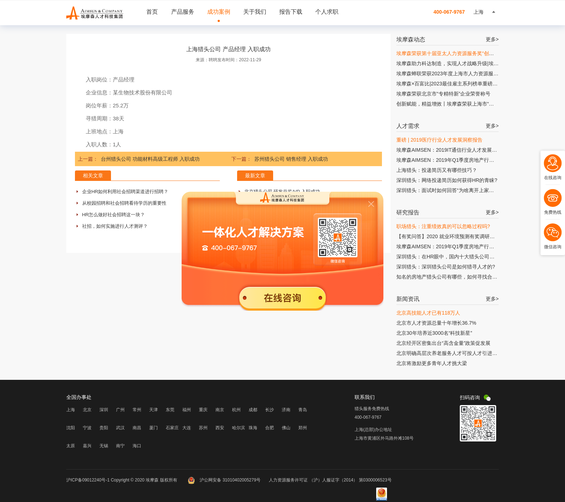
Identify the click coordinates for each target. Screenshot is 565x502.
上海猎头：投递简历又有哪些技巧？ (436, 170)
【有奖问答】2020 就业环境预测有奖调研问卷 (448, 236)
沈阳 (70, 427)
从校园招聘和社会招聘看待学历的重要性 (124, 203)
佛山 (286, 427)
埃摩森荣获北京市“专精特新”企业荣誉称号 (443, 94)
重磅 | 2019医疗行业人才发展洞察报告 (439, 140)
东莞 (170, 409)
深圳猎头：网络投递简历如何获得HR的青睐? (446, 180)
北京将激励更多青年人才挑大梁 (431, 363)
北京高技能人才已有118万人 (428, 313)
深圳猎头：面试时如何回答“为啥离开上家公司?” (449, 190)
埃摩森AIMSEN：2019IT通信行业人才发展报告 (449, 150)
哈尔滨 (238, 427)
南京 (219, 409)
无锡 (103, 445)
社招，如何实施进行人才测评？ (115, 226)
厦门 (153, 427)
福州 (186, 409)
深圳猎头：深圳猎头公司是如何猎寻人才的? (445, 267)
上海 (70, 409)
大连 (186, 427)
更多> (492, 39)
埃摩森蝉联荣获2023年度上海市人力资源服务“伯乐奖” (456, 73)
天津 (153, 409)
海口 (137, 445)
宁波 (87, 427)
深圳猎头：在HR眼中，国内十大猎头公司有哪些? (451, 256)
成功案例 (218, 12)
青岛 (302, 409)
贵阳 (103, 427)
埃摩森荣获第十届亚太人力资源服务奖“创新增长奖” (453, 53)
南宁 (120, 445)
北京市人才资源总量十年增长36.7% (436, 323)
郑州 (302, 427)
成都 (253, 409)
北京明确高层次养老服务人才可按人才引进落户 (449, 353)
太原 (70, 445)
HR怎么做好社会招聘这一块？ (113, 214)
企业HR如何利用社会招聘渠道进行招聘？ (125, 191)
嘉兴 (87, 445)
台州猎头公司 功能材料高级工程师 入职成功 (150, 159)
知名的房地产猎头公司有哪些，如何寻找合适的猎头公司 (459, 277)
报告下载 (290, 12)
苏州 (203, 427)
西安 (219, 427)
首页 (152, 12)
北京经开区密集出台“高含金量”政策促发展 (443, 343)
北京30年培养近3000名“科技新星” (434, 333)
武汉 (120, 427)
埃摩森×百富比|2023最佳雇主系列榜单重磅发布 (449, 83)
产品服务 (182, 12)
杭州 (236, 409)
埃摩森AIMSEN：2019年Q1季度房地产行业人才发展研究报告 (465, 160)
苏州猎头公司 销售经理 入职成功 (291, 159)
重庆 (203, 409)
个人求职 (326, 12)
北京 (87, 409)
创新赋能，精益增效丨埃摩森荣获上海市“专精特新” (453, 104)
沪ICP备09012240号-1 (88, 480)
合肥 (269, 427)
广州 (120, 409)
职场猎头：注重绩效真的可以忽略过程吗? (443, 226)
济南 (286, 409)
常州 (137, 409)
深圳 (103, 409)
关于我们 (254, 12)
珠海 (253, 427)
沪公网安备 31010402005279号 (225, 480)
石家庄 (172, 427)
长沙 (269, 409)
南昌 (137, 427)
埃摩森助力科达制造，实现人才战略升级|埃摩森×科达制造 (461, 63)
